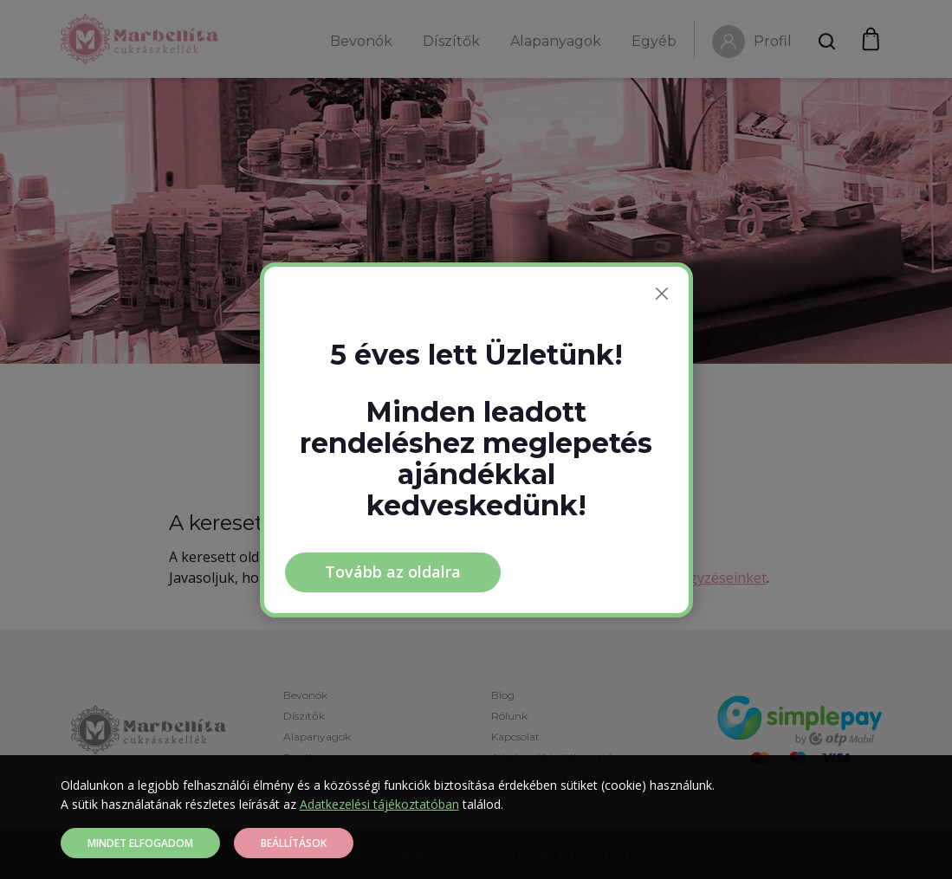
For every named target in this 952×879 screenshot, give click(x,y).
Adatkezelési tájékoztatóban (379, 804)
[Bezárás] (662, 294)
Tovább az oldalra (393, 571)
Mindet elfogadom (140, 843)
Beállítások (294, 843)
